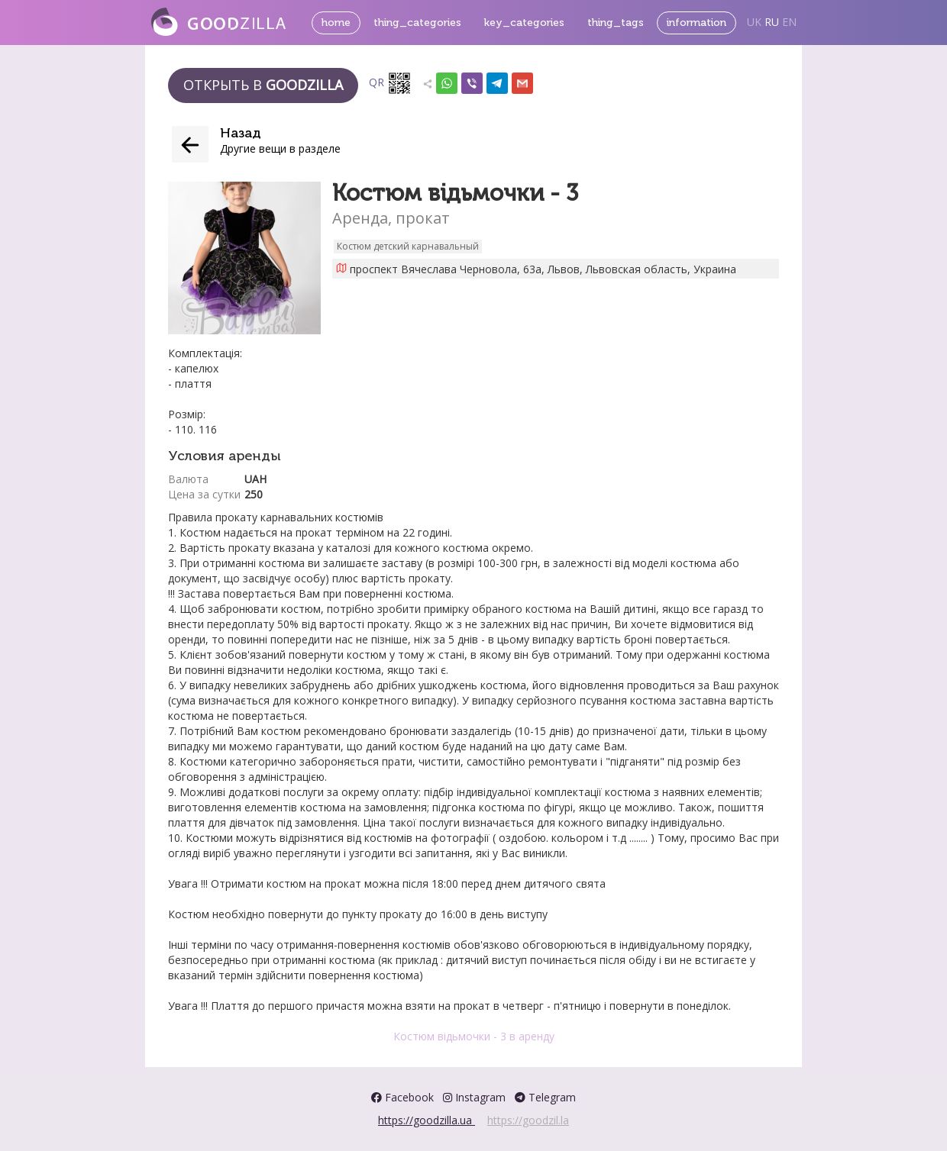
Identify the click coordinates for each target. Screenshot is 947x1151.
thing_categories (417, 22)
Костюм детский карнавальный (408, 246)
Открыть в (263, 85)
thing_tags (615, 22)
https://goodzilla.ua (426, 1120)
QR (390, 83)
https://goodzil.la (528, 1120)
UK (754, 22)
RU (771, 22)
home (336, 22)
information (696, 22)
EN (789, 22)
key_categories (524, 22)
